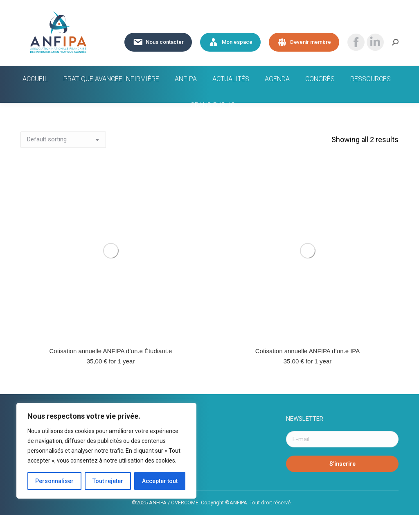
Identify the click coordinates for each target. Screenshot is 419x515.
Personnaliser (54, 481)
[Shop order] (63, 140)
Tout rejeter (107, 481)
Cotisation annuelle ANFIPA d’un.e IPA (307, 350)
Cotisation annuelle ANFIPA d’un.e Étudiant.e (111, 350)
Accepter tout (160, 481)
